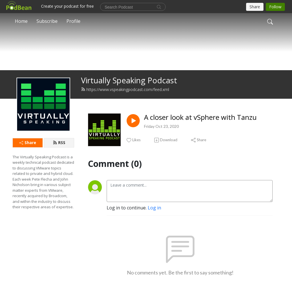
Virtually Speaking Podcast (129, 89)
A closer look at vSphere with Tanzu (200, 126)
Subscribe (47, 21)
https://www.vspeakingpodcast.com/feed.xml (125, 98)
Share (27, 151)
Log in (154, 217)
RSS (59, 151)
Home (21, 21)
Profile (73, 21)
